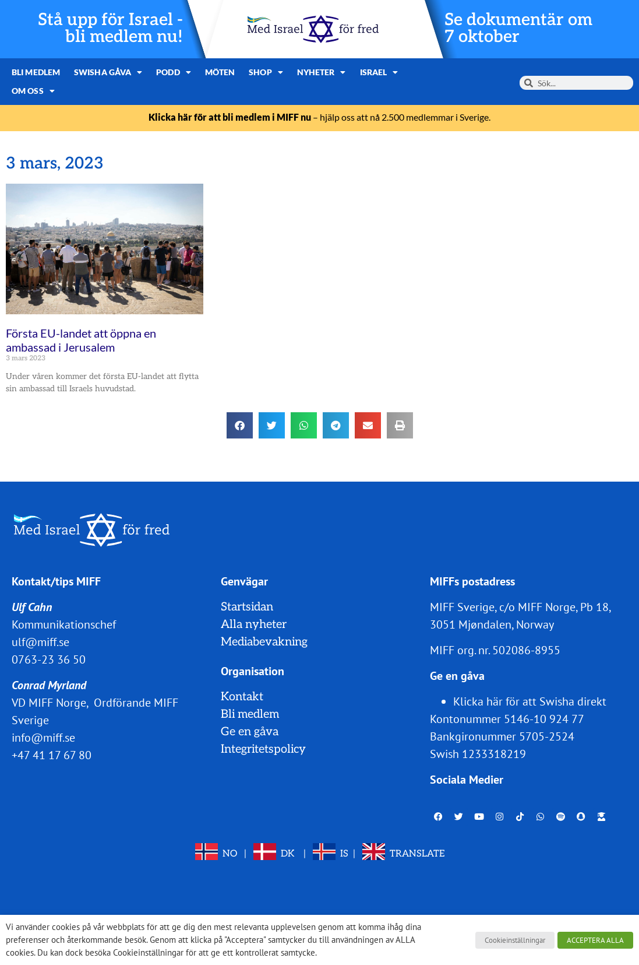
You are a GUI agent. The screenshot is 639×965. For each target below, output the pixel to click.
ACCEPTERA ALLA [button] (595, 940)
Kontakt (242, 697)
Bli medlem (36, 72)
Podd (173, 72)
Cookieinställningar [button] (515, 940)
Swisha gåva (108, 72)
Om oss (33, 91)
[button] (240, 425)
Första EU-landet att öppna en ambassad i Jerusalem (81, 340)
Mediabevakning (264, 642)
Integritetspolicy (263, 749)
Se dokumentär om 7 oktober (518, 28)
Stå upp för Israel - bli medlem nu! (110, 28)
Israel (379, 72)
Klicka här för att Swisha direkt (529, 701)
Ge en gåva (249, 732)
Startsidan (247, 607)
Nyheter (321, 72)
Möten (220, 72)
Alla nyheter (254, 624)
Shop (266, 72)
